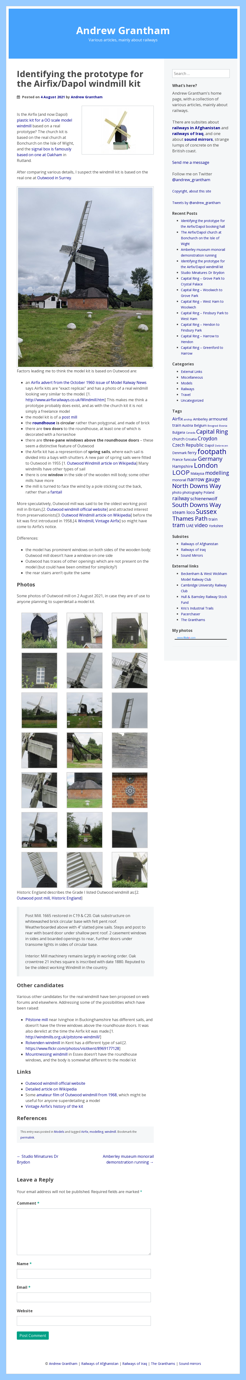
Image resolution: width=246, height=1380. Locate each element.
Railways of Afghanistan (199, 544)
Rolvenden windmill (42, 1042)
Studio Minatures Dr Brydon (202, 272)
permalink (27, 1137)
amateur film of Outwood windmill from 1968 (77, 1094)
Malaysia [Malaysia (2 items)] (197, 473)
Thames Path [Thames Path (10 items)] (190, 518)
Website (25, 1310)
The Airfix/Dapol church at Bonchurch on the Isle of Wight (201, 238)
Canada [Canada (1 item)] (190, 432)
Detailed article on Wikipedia (51, 1089)
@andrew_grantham (191, 179)
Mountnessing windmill (46, 1054)
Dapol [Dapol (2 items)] (209, 445)
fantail (56, 492)
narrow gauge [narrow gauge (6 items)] (203, 479)
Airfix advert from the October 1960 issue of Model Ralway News (89, 382)
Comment (28, 1203)
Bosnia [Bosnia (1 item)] (223, 425)
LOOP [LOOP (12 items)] (181, 472)
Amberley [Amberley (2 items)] (200, 419)
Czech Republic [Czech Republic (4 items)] (188, 445)
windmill (110, 1132)
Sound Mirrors (192, 555)
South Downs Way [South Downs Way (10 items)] (196, 505)
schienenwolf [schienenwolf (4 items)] (203, 498)
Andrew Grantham (123, 30)
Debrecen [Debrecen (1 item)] (221, 445)
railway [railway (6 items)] (180, 498)
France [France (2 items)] (177, 459)
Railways (187, 389)
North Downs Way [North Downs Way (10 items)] (196, 486)
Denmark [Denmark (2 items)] (179, 452)
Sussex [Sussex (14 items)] (206, 511)
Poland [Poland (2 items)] (208, 492)
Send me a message (190, 162)
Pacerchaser (190, 614)
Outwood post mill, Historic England (49, 898)
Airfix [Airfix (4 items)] (177, 419)
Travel (186, 394)
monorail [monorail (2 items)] (179, 480)
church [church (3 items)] (178, 439)
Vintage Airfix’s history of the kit (54, 1106)
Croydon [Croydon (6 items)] (207, 438)
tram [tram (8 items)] (178, 525)
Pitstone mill (36, 1019)
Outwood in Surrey (54, 177)
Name (24, 1263)
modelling (96, 1132)
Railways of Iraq (193, 549)
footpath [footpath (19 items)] (211, 451)
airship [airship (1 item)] (188, 419)
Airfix (84, 1132)
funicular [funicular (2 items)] (190, 459)
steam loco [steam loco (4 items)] (183, 512)
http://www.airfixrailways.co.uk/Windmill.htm (65, 399)
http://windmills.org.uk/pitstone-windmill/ (62, 1037)
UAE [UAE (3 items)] (190, 525)
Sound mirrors (190, 1363)
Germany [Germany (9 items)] (210, 458)
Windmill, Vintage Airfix (98, 521)
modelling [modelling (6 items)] (217, 472)
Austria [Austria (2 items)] (187, 425)
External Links (191, 371)
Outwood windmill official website (77, 509)
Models (59, 1132)
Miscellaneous (192, 377)
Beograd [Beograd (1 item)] (213, 425)
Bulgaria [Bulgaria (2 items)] (178, 432)
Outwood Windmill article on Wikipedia (101, 463)
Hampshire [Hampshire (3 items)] (182, 466)
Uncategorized (192, 400)
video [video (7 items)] (201, 525)
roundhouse (43, 422)
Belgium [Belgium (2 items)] (200, 425)
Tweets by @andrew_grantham (196, 202)
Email (24, 1287)
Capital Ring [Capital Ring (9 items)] (212, 431)
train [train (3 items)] (213, 519)
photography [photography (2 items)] (193, 492)
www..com (186, 637)
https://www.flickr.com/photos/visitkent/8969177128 (72, 1048)
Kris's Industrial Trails (197, 608)
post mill (69, 417)
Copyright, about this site (191, 191)
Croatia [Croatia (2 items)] (191, 439)
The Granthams (193, 619)
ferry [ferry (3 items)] (192, 452)
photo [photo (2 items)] (177, 492)
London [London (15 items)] (206, 465)
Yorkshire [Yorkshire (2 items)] (216, 526)
